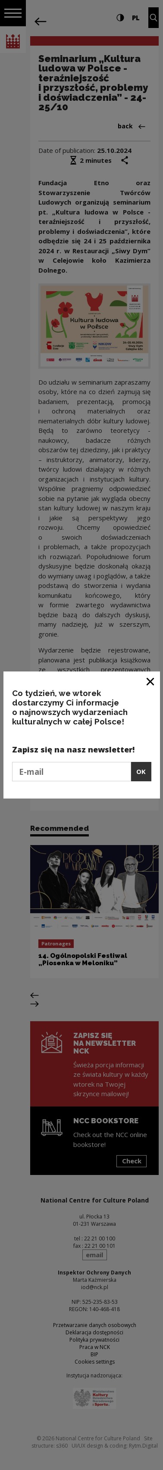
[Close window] (150, 681)
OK (141, 771)
